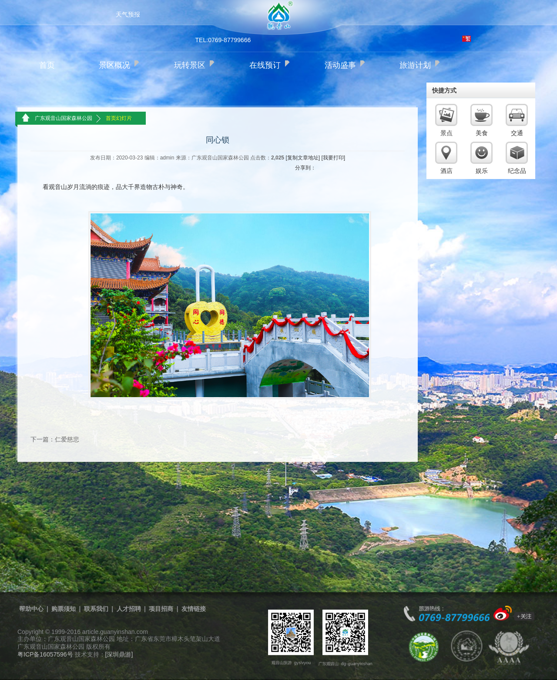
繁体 (466, 39)
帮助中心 (31, 608)
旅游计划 (415, 65)
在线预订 (265, 65)
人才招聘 (129, 608)
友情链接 (193, 608)
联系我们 (96, 608)
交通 (517, 132)
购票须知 (63, 608)
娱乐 (482, 170)
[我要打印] (333, 158)
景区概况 (114, 65)
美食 (482, 132)
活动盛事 (340, 65)
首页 (47, 65)
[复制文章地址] (302, 158)
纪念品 (517, 170)
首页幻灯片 (119, 118)
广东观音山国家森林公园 (63, 118)
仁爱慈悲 (67, 439)
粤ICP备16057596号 (45, 654)
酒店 (446, 170)
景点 (446, 132)
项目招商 (161, 608)
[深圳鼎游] (119, 654)
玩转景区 (189, 65)
